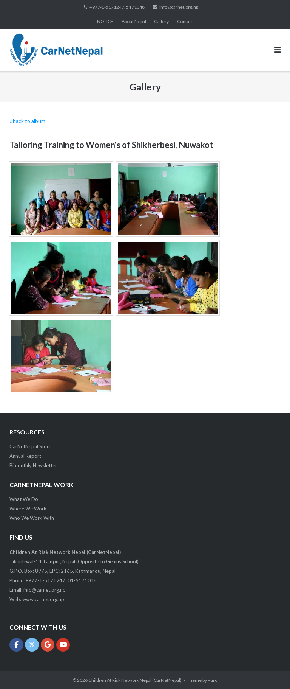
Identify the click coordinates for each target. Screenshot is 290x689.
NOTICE (105, 21)
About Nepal (134, 21)
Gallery (161, 21)
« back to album (27, 121)
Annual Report (25, 456)
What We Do (23, 499)
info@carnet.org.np (178, 7)
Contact (185, 21)
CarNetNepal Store (30, 446)
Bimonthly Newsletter (33, 465)
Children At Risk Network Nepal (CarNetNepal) (135, 680)
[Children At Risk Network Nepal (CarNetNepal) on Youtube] (63, 645)
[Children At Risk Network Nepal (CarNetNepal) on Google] (48, 645)
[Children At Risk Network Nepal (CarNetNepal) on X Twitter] (32, 645)
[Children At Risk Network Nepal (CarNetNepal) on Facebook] (16, 645)
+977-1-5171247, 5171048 (117, 7)
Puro (213, 680)
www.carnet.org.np (43, 599)
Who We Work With (31, 518)
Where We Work (27, 508)
